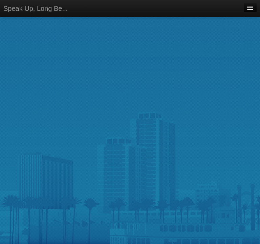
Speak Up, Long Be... (35, 8)
